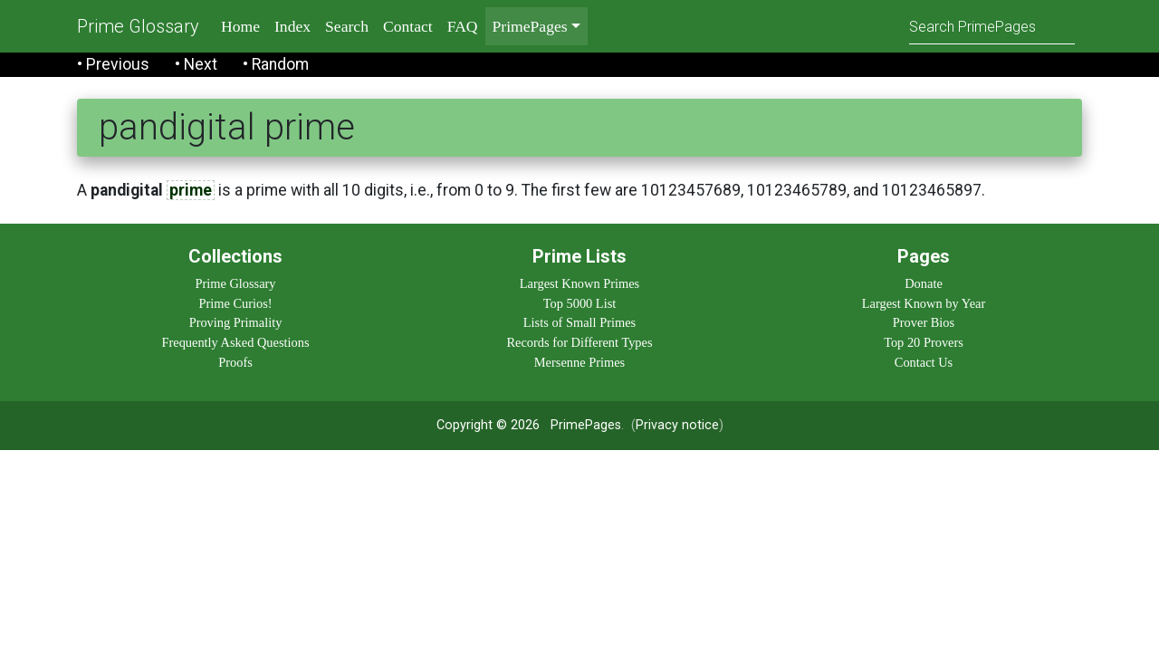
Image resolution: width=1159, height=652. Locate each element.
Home (240, 26)
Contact (408, 26)
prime (190, 190)
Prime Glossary (138, 26)
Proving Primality (236, 322)
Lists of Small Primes (579, 322)
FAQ (462, 26)
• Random (276, 64)
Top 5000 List (580, 303)
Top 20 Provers (923, 342)
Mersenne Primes (579, 362)
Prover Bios (923, 322)
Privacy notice (677, 425)
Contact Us (924, 362)
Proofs (235, 362)
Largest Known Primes (579, 283)
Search (347, 26)
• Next (196, 64)
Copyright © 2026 (488, 425)
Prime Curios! (235, 303)
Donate (924, 283)
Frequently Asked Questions (235, 342)
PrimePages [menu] (530, 26)
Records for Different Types (579, 342)
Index (292, 26)
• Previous (113, 64)
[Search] (992, 25)
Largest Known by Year (923, 303)
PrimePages (586, 425)
